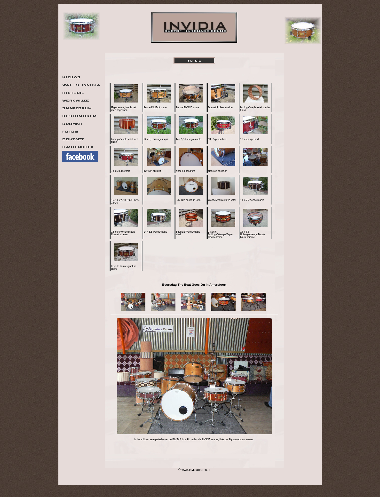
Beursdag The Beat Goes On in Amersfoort (194, 284)
